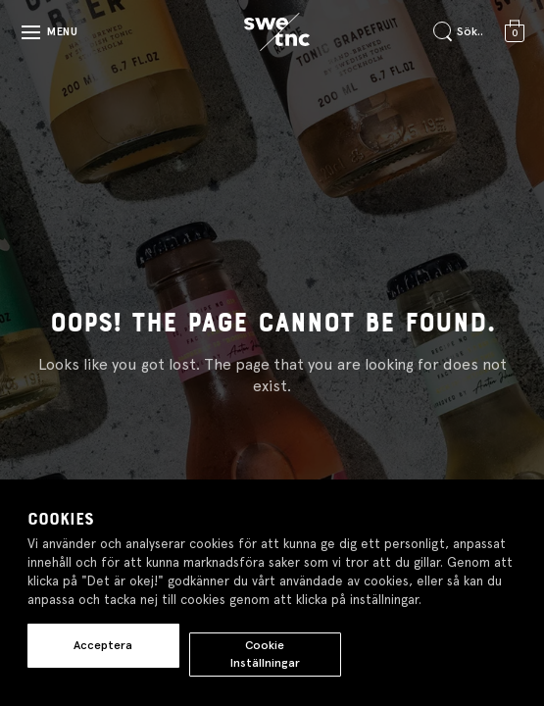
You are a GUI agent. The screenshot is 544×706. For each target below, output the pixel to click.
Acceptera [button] (103, 645)
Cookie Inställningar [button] (265, 653)
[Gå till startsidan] (276, 32)
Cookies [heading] (60, 519)
